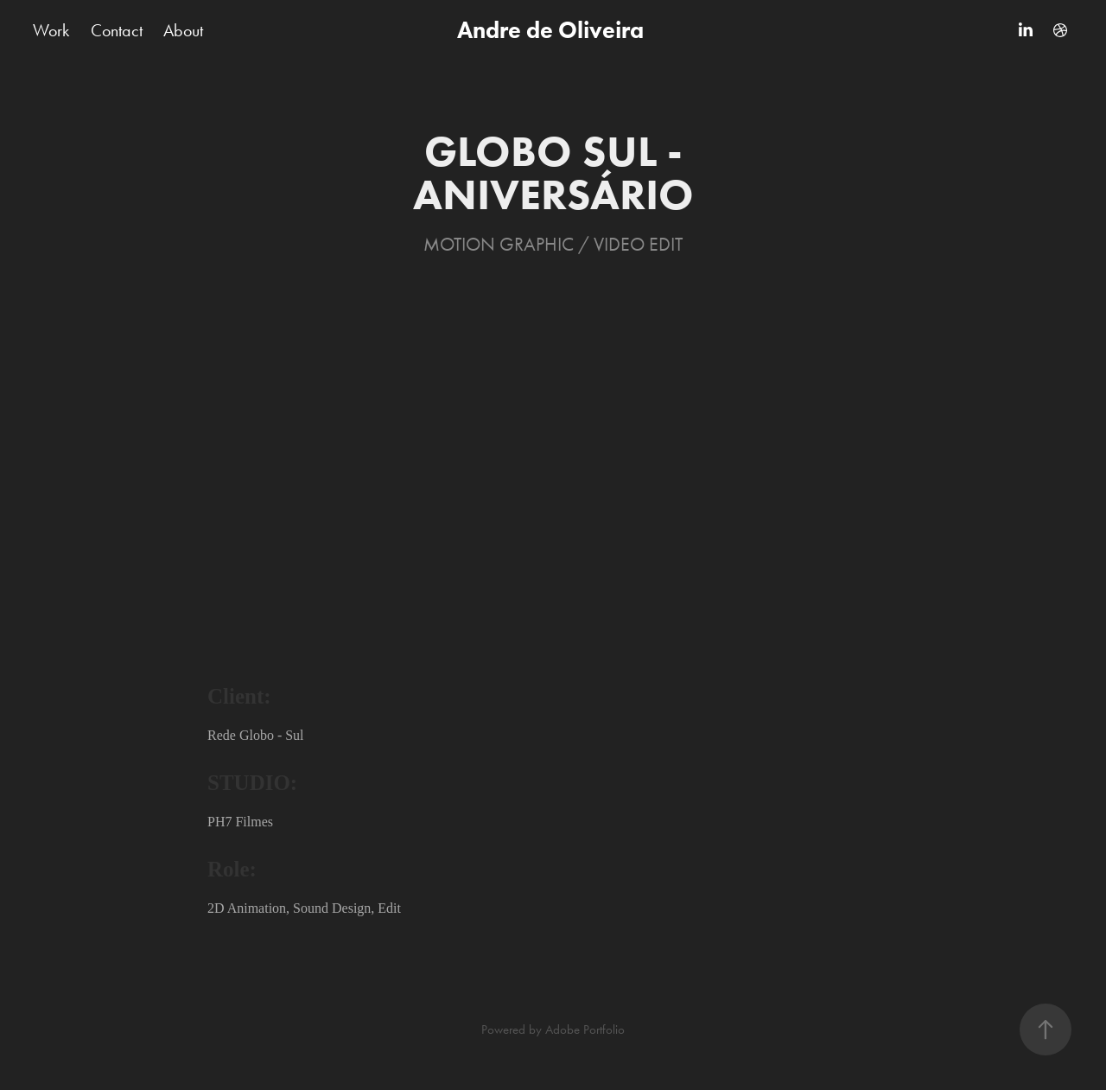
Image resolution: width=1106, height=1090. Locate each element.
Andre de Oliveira (553, 30)
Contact (117, 30)
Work (51, 30)
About (183, 30)
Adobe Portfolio (585, 1029)
